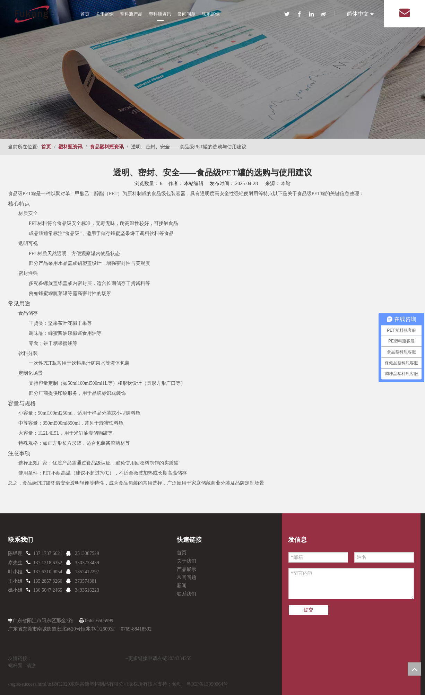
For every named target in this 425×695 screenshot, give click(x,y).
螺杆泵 (15, 665)
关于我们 (186, 561)
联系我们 (186, 594)
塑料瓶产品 (131, 14)
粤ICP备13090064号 (207, 684)
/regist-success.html (27, 684)
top (414, 669)
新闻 (182, 585)
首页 (84, 14)
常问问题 (186, 14)
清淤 (31, 665)
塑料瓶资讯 (160, 14)
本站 (285, 183)
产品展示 (186, 569)
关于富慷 (105, 14)
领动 (177, 684)
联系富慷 (211, 14)
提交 (308, 610)
